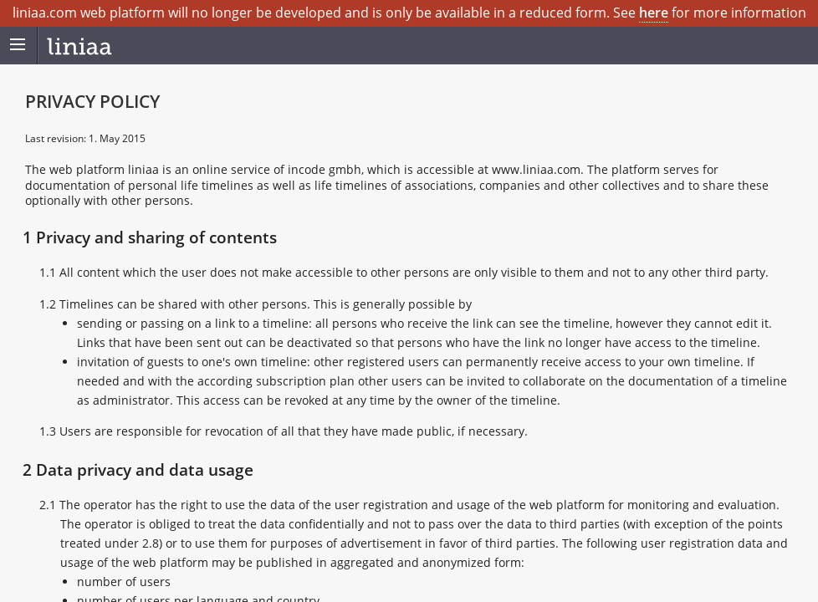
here (653, 12)
